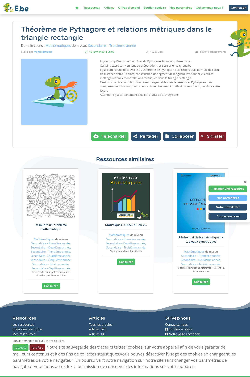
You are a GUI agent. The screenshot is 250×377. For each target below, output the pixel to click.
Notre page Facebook (182, 334)
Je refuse (37, 347)
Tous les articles (100, 325)
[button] (179, 136)
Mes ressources (23, 334)
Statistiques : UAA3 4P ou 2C (126, 225)
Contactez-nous (227, 216)
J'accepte (20, 347)
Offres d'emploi (129, 7)
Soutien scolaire (155, 7)
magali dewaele (43, 51)
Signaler (212, 136)
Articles (109, 7)
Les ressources (23, 325)
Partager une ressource (227, 188)
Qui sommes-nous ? (209, 7)
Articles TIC (97, 334)
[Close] (245, 182)
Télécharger (109, 136)
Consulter (51, 286)
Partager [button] (145, 136)
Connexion (238, 7)
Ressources (92, 7)
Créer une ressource (27, 329)
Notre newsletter (228, 207)
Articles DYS (97, 329)
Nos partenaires (181, 7)
